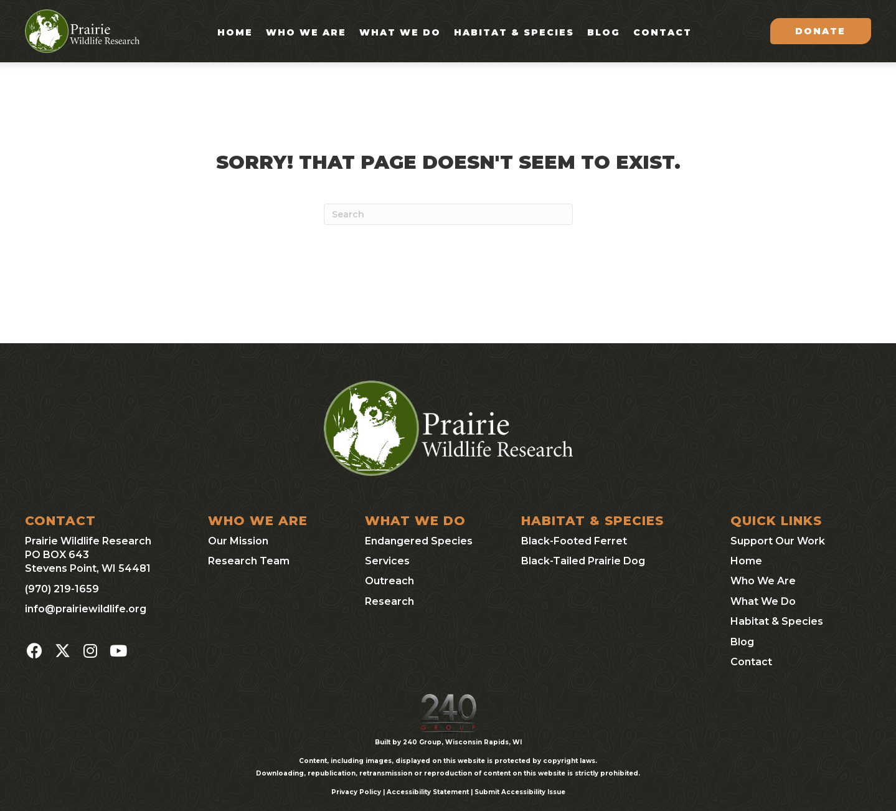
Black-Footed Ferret (574, 541)
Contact (662, 32)
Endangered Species (419, 541)
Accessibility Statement (428, 792)
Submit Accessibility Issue (519, 792)
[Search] (448, 214)
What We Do (400, 32)
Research (389, 601)
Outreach (389, 581)
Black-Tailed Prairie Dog (583, 561)
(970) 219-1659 (62, 589)
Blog (603, 32)
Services (387, 561)
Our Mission (238, 541)
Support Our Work (777, 541)
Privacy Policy (356, 792)
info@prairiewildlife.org (85, 609)
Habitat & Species (514, 32)
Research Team (249, 561)
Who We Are (306, 32)
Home (235, 32)
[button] (34, 651)
